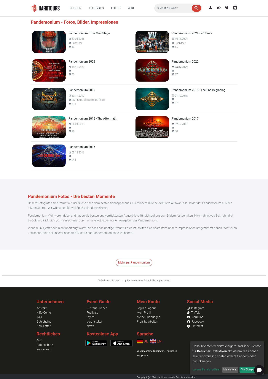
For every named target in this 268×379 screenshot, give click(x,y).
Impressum (43, 349)
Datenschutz (44, 345)
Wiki (39, 317)
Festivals (92, 312)
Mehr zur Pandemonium (134, 262)
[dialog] (227, 358)
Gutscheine (43, 321)
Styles (91, 317)
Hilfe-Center (44, 312)
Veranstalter (94, 321)
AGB (39, 340)
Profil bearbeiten (147, 321)
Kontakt (41, 308)
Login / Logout (146, 308)
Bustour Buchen (97, 308)
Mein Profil (144, 312)
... (123, 280)
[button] (196, 8)
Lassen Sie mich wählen (206, 369)
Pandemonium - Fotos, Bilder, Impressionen (148, 280)
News (90, 326)
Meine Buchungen (148, 317)
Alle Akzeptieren (250, 369)
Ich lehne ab (230, 369)
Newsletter (43, 326)
